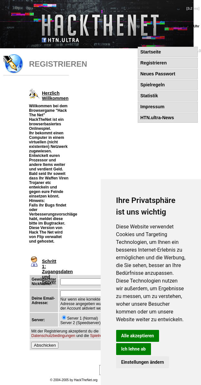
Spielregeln (99, 335)
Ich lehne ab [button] (133, 348)
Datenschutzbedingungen (53, 335)
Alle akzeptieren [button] (137, 335)
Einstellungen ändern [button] (142, 362)
